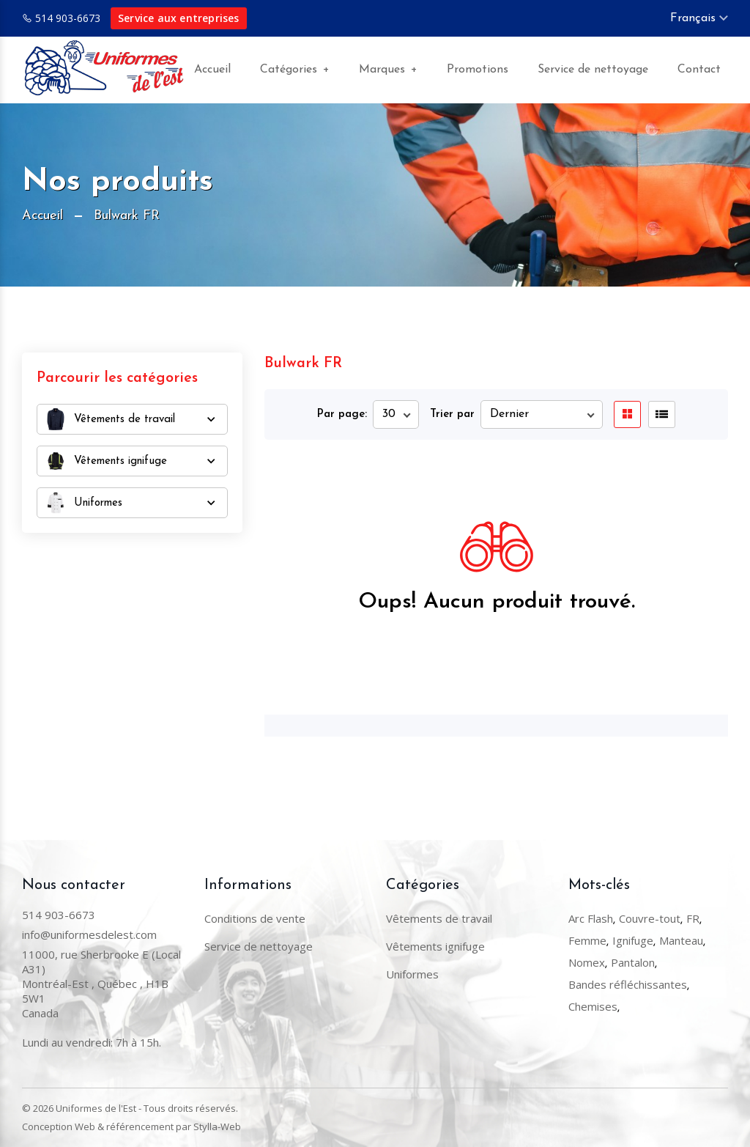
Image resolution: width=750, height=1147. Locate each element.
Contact (699, 69)
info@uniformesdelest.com (89, 934)
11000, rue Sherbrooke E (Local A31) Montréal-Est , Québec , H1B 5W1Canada (101, 983)
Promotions (477, 69)
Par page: (342, 414)
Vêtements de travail (439, 918)
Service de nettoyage (593, 69)
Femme (587, 940)
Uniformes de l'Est (96, 1108)
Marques (388, 70)
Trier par (452, 414)
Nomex (586, 962)
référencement (140, 1126)
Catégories (295, 70)
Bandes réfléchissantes (627, 984)
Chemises (592, 1006)
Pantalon (633, 962)
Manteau (681, 940)
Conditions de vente (254, 918)
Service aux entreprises (179, 18)
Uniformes (412, 974)
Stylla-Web (217, 1126)
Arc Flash (590, 918)
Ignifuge (632, 940)
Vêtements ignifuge (435, 946)
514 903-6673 (67, 18)
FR (692, 918)
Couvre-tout (649, 918)
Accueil (212, 69)
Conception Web (58, 1126)
